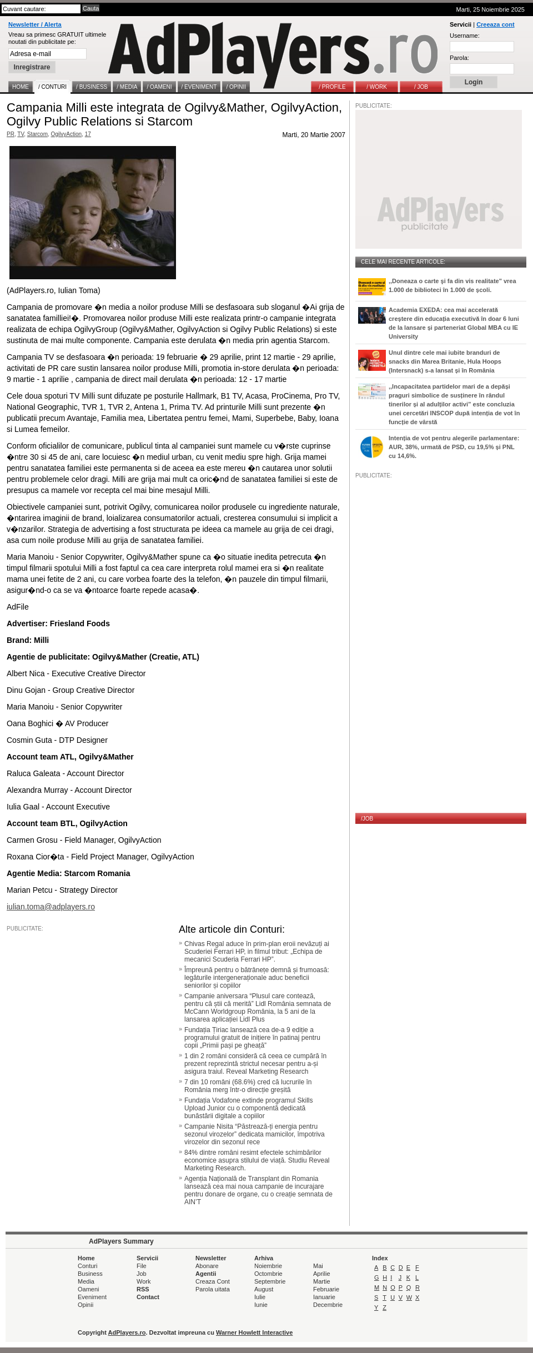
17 (88, 134)
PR (10, 134)
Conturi (87, 1266)
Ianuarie (324, 1297)
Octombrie (268, 1273)
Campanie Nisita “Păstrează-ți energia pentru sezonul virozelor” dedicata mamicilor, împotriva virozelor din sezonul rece (254, 1134)
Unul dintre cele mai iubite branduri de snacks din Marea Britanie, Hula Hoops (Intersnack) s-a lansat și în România (445, 361)
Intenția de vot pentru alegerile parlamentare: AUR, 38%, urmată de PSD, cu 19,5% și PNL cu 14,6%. (454, 447)
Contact (148, 1297)
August (263, 1289)
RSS (143, 1289)
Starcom (37, 134)
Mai (318, 1266)
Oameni (88, 1289)
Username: (465, 35)
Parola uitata (212, 1289)
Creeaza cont (495, 24)
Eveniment (92, 1297)
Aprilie (321, 1273)
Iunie (261, 1304)
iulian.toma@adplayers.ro (51, 906)
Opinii (85, 1304)
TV (20, 134)
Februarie (326, 1289)
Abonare (207, 1266)
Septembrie (269, 1281)
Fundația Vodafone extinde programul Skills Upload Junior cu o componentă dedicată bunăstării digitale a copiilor (248, 1108)
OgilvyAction (66, 134)
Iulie (259, 1297)
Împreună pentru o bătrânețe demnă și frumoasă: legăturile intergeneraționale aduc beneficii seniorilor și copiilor (256, 977)
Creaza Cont (212, 1281)
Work (143, 1281)
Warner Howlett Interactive (254, 1332)
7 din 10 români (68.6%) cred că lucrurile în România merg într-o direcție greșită (247, 1086)
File (142, 1266)
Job (142, 1273)
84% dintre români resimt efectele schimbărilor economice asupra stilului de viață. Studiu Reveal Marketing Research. (256, 1160)
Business (90, 1273)
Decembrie (328, 1304)
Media (86, 1281)
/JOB (367, 819)
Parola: (459, 57)
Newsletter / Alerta (35, 24)
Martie (321, 1281)
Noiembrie (268, 1266)
